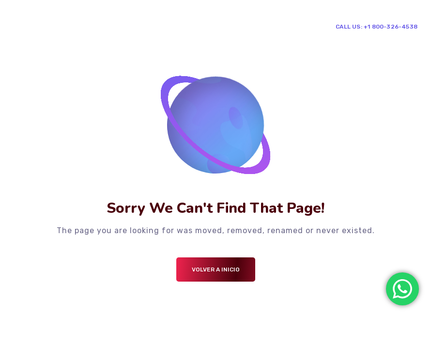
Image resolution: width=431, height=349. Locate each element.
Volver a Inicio (216, 269)
